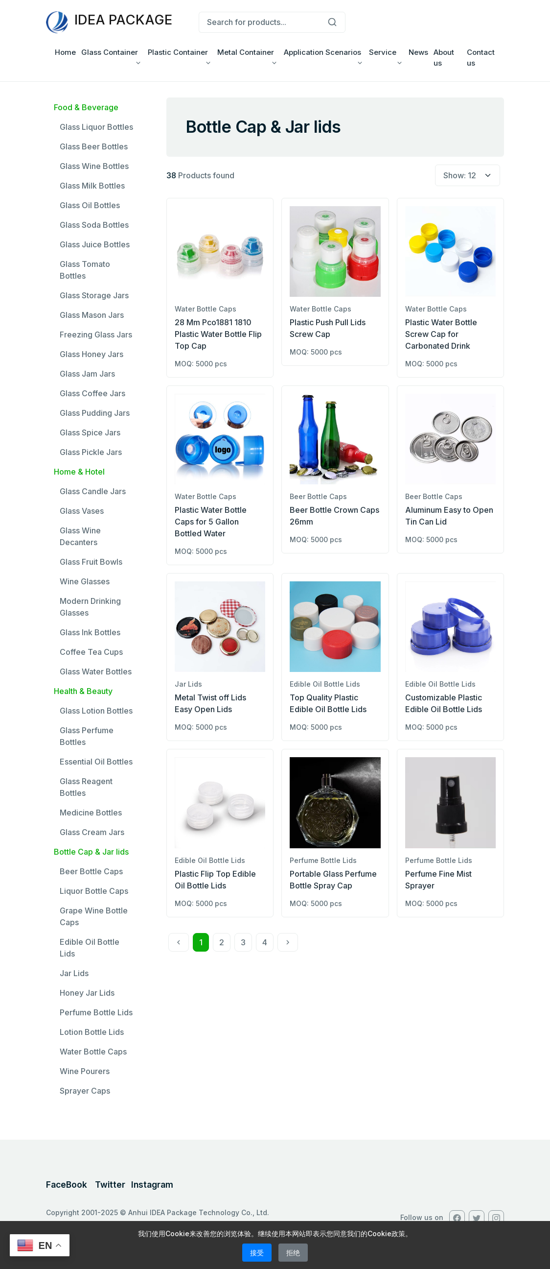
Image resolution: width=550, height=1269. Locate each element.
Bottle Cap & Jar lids (91, 852)
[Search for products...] (259, 22)
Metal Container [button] (245, 52)
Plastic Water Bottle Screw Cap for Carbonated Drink (441, 334)
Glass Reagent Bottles (86, 787)
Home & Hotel (79, 472)
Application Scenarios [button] (322, 52)
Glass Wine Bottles (94, 166)
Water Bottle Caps (93, 1051)
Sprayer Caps (85, 1091)
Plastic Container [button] (178, 52)
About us (444, 58)
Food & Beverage (86, 107)
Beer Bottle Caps (91, 871)
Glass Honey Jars (91, 354)
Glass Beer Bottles (94, 146)
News (418, 52)
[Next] (287, 942)
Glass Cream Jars (92, 832)
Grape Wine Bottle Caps (94, 916)
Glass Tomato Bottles (85, 270)
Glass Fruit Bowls (91, 562)
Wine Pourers (85, 1071)
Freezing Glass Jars (96, 334)
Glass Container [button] (109, 52)
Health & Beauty (83, 691)
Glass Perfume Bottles (87, 736)
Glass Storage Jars (94, 295)
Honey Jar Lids (87, 993)
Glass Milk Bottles (92, 186)
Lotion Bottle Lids (92, 1032)
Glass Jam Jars (87, 374)
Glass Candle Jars (93, 491)
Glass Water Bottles (96, 671)
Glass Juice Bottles (95, 244)
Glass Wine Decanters (80, 536)
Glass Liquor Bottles (96, 127)
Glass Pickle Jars (91, 452)
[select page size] (467, 175)
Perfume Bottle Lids (96, 1012)
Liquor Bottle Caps (94, 891)
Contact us (481, 58)
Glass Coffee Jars (92, 393)
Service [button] (382, 52)
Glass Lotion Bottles (96, 711)
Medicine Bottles (91, 812)
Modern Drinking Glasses (90, 607)
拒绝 (293, 1252)
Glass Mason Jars (92, 315)
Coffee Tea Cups (91, 652)
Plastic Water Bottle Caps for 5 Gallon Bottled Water (211, 521)
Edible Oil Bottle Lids (89, 947)
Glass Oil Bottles (90, 205)
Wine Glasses (85, 581)
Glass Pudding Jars (95, 413)
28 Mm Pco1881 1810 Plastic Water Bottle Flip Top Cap (218, 334)
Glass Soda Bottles (94, 225)
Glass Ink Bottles (90, 632)
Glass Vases (82, 511)
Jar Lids (74, 973)
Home (65, 52)
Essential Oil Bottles (96, 761)
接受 (257, 1252)
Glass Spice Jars (90, 432)
